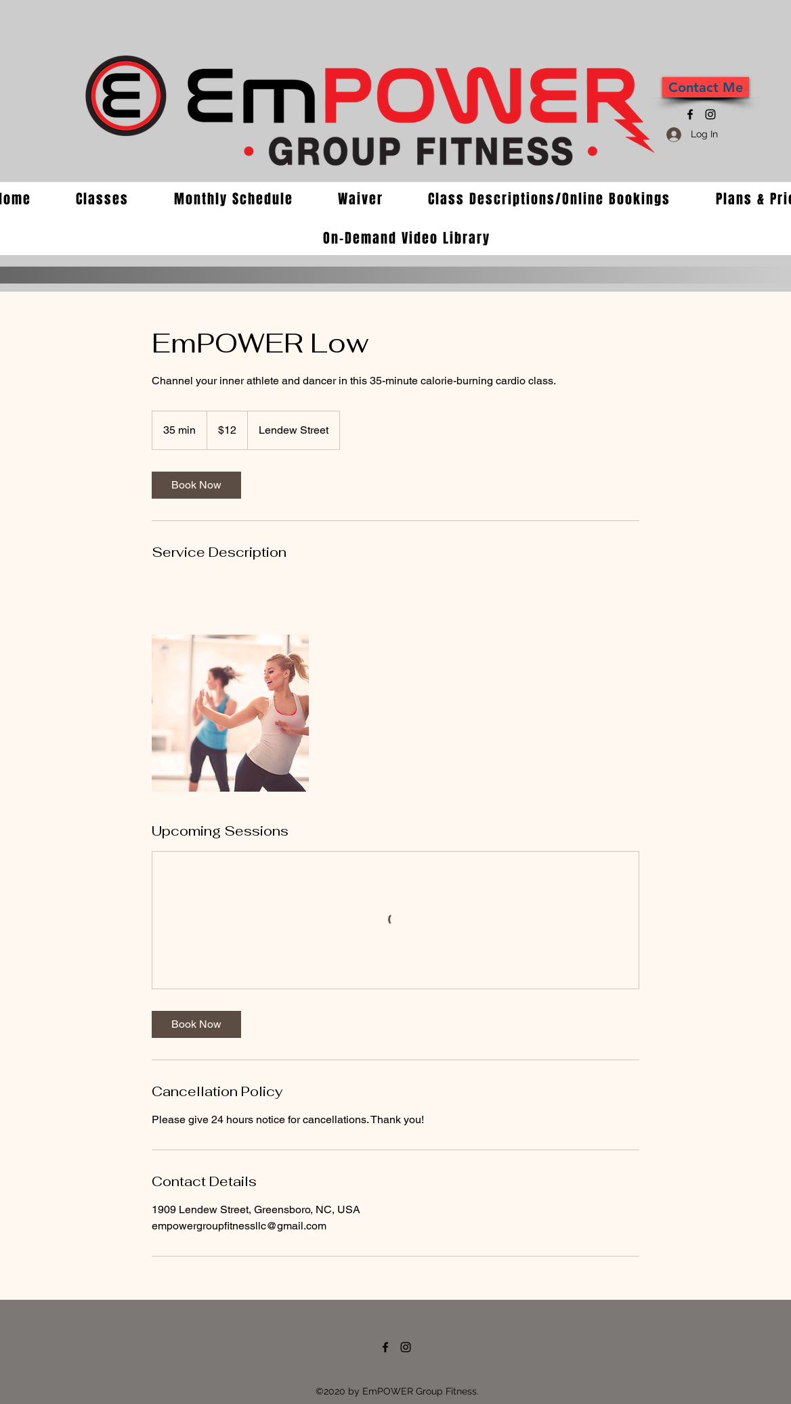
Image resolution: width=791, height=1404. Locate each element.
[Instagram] (710, 114)
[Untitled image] (230, 713)
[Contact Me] (705, 87)
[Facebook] (690, 114)
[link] (196, 485)
